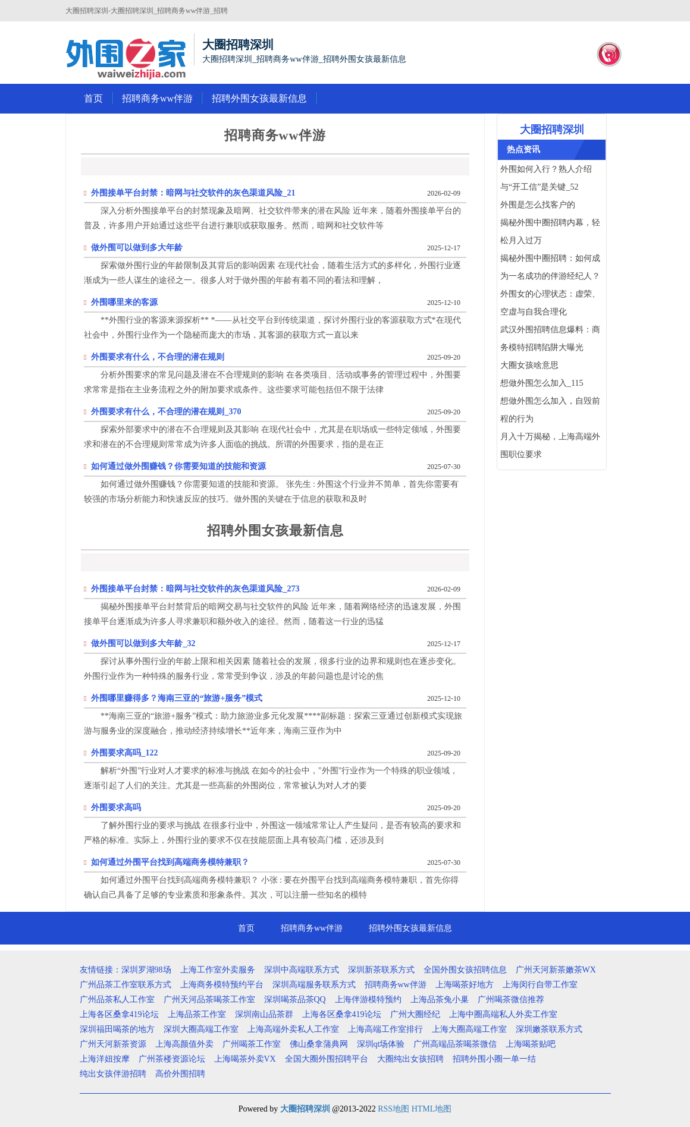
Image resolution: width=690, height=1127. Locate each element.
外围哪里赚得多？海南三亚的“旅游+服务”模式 (176, 698)
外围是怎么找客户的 (537, 204)
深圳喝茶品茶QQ (295, 999)
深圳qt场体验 (381, 1044)
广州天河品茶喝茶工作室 (209, 999)
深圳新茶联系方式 (381, 969)
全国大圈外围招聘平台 (326, 1058)
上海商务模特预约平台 (222, 984)
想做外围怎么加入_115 (541, 383)
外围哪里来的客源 (124, 302)
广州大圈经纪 (415, 1014)
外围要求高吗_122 (124, 752)
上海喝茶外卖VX (245, 1058)
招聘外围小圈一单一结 (494, 1058)
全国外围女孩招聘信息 (465, 969)
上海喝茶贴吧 (531, 1044)
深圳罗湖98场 (146, 969)
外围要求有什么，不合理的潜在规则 (157, 356)
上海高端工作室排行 (385, 1029)
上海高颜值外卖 (184, 1044)
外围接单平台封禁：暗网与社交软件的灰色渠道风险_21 (193, 192)
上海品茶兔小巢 (439, 999)
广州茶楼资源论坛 (172, 1058)
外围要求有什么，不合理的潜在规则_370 (166, 411)
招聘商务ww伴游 (157, 98)
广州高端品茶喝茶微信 (455, 1044)
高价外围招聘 (180, 1073)
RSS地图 (393, 1108)
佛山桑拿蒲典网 (319, 1044)
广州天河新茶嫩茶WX (556, 969)
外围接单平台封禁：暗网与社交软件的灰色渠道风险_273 (195, 588)
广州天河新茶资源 (113, 1044)
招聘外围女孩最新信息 (259, 98)
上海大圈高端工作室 (469, 1029)
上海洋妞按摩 (105, 1058)
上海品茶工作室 (197, 1014)
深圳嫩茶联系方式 (549, 1029)
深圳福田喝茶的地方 (117, 1029)
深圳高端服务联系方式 (314, 984)
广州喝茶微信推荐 (511, 999)
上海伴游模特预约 (368, 999)
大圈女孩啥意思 (529, 365)
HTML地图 (432, 1108)
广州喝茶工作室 (251, 1044)
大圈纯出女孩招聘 (410, 1058)
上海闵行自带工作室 (540, 984)
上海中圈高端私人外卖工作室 (503, 1014)
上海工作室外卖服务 (217, 969)
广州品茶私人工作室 (117, 999)
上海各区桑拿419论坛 (119, 1014)
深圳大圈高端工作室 (201, 1029)
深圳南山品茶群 (264, 1014)
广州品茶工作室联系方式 (125, 984)
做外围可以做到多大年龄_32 (143, 643)
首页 (93, 98)
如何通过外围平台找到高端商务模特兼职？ (170, 862)
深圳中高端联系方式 (301, 969)
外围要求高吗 (116, 807)
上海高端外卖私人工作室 (293, 1029)
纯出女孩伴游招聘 (113, 1073)
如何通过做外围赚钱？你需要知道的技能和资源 (178, 466)
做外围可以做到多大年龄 (137, 247)
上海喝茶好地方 (464, 984)
